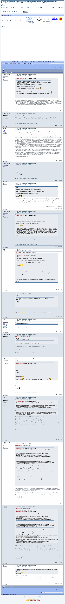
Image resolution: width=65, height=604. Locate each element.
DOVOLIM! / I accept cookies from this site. (12, 11)
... (8, 69)
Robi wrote (17, 77)
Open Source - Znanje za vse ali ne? (20, 65)
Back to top (5, 111)
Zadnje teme (31, 61)
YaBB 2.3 (39, 596)
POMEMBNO (13, 61)
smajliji (53, 61)
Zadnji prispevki (24, 61)
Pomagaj (49, 61)
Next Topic (60, 67)
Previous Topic (54, 67)
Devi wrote (17, 399)
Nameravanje (38, 61)
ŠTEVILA (44, 61)
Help (10, 63)
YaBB (25, 597)
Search (15, 63)
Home (6, 63)
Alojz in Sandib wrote (20, 78)
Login (15, 20)
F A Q (18, 61)
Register (20, 20)
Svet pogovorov (5, 65)
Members (20, 63)
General (11, 65)
